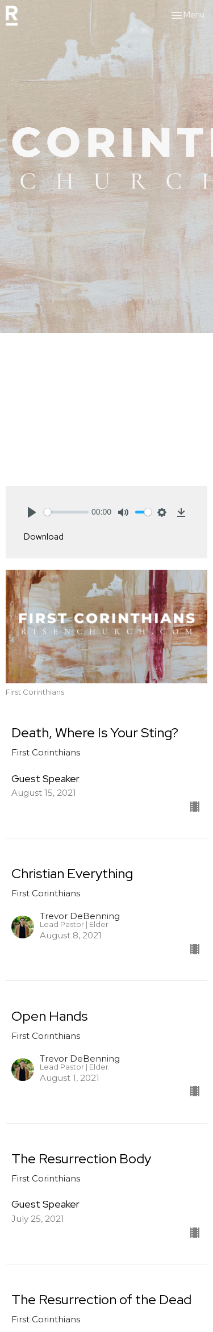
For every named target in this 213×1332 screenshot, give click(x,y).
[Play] (32, 512)
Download (44, 536)
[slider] (66, 512)
